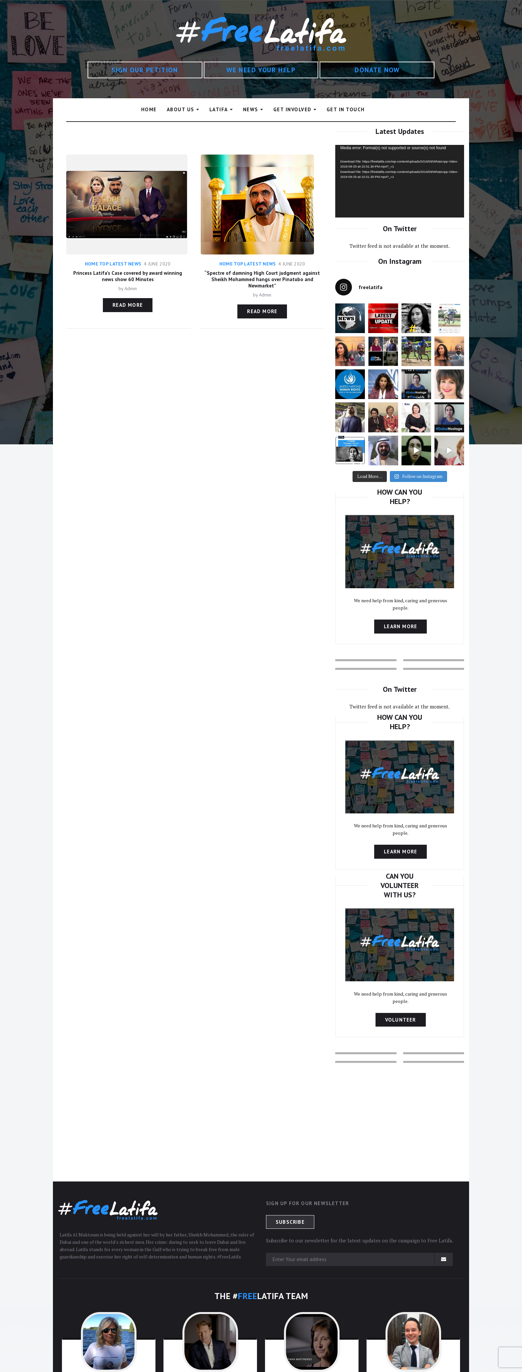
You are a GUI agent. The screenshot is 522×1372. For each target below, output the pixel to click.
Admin (131, 288)
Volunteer (400, 1020)
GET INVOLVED (292, 109)
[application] (399, 181)
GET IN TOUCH (346, 109)
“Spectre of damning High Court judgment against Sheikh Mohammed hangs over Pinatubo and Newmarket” (262, 279)
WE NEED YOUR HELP (260, 70)
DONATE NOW (377, 70)
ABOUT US (180, 109)
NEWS (250, 109)
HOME (149, 109)
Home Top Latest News (113, 264)
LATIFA (218, 109)
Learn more (400, 626)
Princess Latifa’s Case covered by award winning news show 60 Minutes (127, 276)
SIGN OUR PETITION (145, 70)
